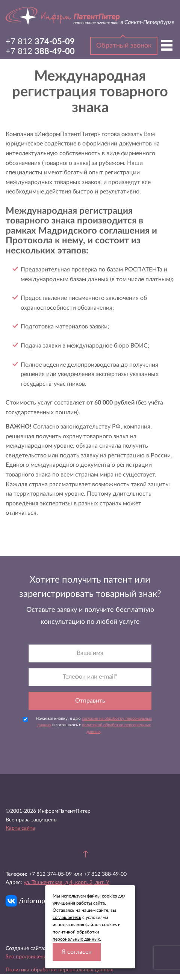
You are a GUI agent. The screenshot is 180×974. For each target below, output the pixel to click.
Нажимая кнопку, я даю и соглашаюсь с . (87, 725)
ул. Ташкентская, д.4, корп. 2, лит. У (66, 882)
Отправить (90, 701)
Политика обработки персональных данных (59, 970)
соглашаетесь (67, 917)
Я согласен (77, 952)
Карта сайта (20, 828)
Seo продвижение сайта (35, 956)
